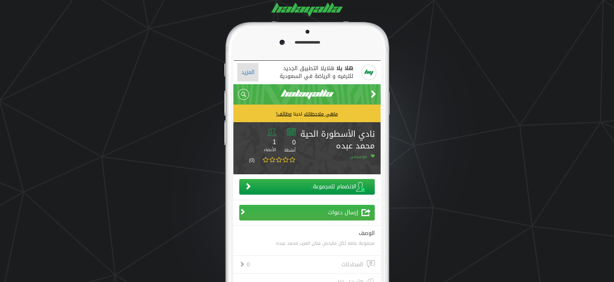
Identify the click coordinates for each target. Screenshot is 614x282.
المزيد (248, 72)
